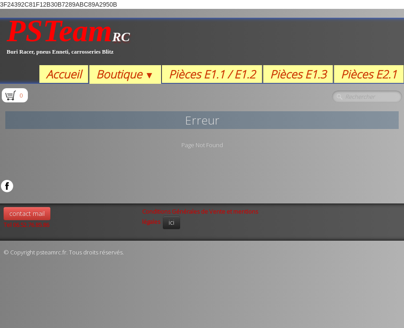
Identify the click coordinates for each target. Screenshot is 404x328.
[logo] (68, 41)
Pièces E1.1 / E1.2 (212, 74)
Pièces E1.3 (298, 74)
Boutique (125, 74)
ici (171, 222)
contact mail (27, 213)
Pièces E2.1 (369, 74)
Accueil (63, 74)
